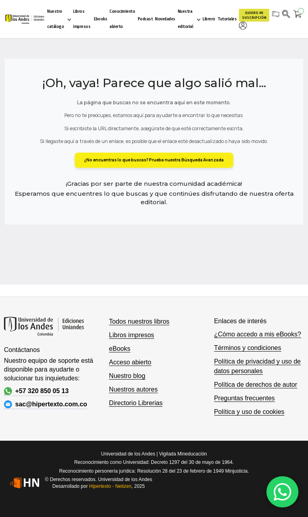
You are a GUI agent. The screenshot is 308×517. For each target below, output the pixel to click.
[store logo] (25, 19)
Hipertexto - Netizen (110, 486)
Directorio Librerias (136, 403)
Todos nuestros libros (139, 321)
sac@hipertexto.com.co (45, 404)
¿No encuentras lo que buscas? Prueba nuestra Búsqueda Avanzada (154, 160)
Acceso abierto (130, 362)
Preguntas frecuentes (244, 398)
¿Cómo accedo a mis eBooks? (257, 334)
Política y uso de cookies (249, 411)
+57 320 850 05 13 (36, 391)
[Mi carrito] (298, 15)
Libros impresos (131, 335)
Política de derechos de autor (255, 384)
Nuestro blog (127, 375)
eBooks (119, 348)
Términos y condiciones (247, 347)
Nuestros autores (133, 389)
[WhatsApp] (282, 491)
